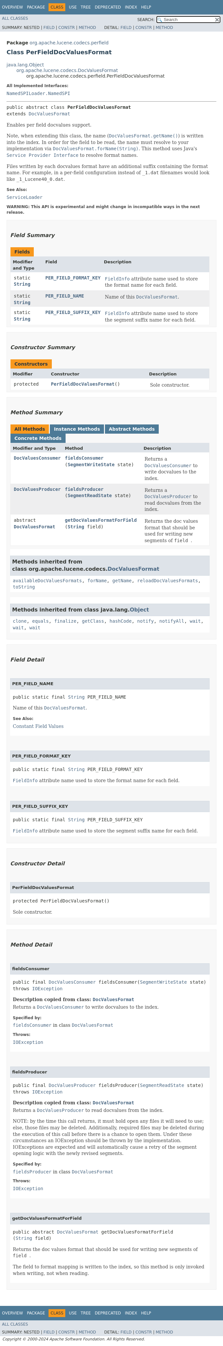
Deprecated (108, 7)
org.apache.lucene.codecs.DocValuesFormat (67, 70)
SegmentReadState (90, 495)
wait (195, 621)
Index (131, 7)
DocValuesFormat (49, 113)
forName (97, 580)
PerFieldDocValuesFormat (82, 384)
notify (145, 621)
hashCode (121, 621)
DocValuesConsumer (37, 458)
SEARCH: (146, 19)
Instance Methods (77, 429)
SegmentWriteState (91, 464)
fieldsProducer (84, 489)
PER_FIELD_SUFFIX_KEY (73, 312)
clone (20, 621)
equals (40, 621)
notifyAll (171, 621)
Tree (86, 7)
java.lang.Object (25, 64)
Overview (12, 7)
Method (87, 27)
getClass (93, 621)
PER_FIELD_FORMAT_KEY (73, 277)
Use (73, 7)
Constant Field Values (38, 726)
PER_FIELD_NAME (64, 296)
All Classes (15, 18)
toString (24, 586)
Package (36, 7)
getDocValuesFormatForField (101, 520)
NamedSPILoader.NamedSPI (38, 93)
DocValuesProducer (37, 489)
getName (122, 580)
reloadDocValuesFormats (167, 580)
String (22, 284)
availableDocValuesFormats (47, 580)
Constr (66, 27)
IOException (47, 988)
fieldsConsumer (84, 458)
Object (139, 610)
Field (48, 27)
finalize (65, 621)
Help (146, 7)
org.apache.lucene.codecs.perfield (69, 42)
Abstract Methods (132, 429)
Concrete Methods (38, 438)
